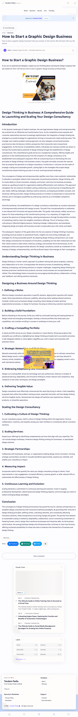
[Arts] (45, 10)
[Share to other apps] (45, 544)
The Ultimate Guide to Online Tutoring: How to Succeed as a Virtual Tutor (39, 602)
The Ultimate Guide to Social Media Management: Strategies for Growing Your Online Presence (36, 627)
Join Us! (46, 18)
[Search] (68, 3)
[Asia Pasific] (27, 650)
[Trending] (51, 10)
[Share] (54, 714)
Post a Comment (39, 556)
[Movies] (39, 10)
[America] (51, 645)
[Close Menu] (73, 18)
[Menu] (39, 714)
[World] (26, 10)
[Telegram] (7, 689)
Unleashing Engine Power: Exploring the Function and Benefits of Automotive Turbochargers (37, 617)
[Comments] (68, 714)
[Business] (32, 10)
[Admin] (9, 50)
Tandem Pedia (10, 3)
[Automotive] (29, 613)
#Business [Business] (6, 538)
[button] (71, 3)
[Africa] (27, 645)
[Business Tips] (35, 598)
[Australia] (51, 650)
